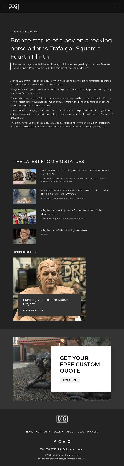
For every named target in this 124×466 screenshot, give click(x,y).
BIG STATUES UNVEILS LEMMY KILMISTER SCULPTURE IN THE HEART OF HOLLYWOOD (75, 192)
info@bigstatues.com (70, 449)
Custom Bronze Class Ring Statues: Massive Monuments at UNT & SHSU (75, 172)
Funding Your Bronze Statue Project (45, 302)
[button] (116, 6)
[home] (13, 6)
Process (92, 432)
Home (29, 432)
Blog (81, 432)
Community (43, 432)
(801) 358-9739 (48, 449)
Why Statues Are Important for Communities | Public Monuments (72, 212)
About (71, 432)
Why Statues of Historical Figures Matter (64, 230)
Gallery (58, 432)
